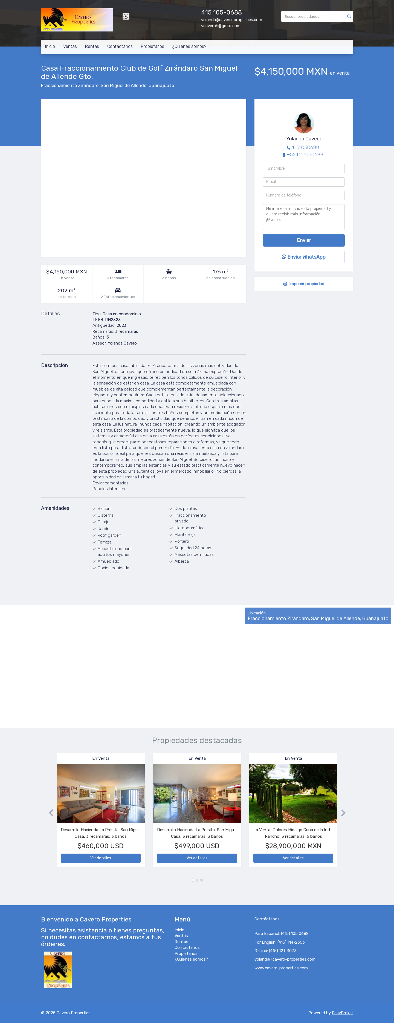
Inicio (50, 46)
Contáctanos (120, 46)
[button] (49, 812)
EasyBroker (342, 1012)
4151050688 (305, 148)
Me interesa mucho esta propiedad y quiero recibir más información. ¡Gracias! (304, 217)
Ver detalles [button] (100, 858)
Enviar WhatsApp (304, 257)
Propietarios (152, 46)
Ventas (70, 46)
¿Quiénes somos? (189, 46)
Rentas (92, 46)
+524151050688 (305, 155)
